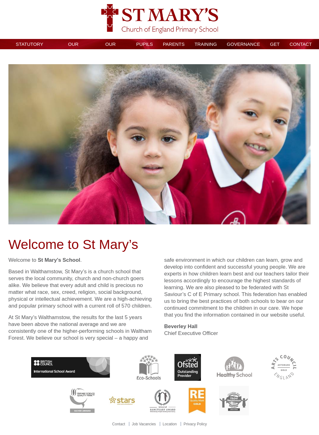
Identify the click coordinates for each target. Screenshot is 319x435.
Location (170, 424)
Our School (73, 45)
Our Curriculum (110, 45)
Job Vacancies (144, 424)
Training (205, 44)
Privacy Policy (195, 424)
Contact (301, 44)
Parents (174, 44)
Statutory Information (29, 45)
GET (275, 44)
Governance (243, 44)
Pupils (144, 44)
